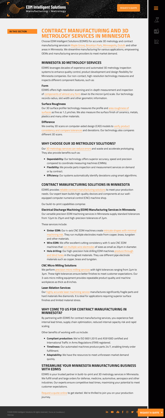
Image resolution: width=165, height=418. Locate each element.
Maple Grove (78, 45)
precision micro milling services (72, 270)
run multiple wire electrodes (78, 247)
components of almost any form (62, 94)
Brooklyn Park (94, 45)
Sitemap (10, 415)
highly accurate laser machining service (68, 292)
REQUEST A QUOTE (128, 7)
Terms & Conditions (56, 412)
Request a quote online (54, 393)
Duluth (121, 45)
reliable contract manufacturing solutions (82, 190)
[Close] (162, 412)
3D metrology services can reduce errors (68, 149)
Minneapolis (110, 45)
